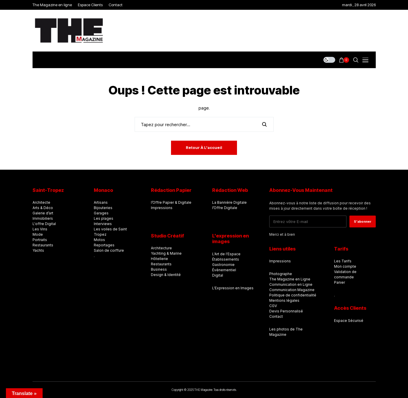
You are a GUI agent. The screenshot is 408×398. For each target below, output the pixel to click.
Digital (217, 275)
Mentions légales (284, 300)
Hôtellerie (159, 258)
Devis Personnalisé (286, 311)
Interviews (103, 224)
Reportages (104, 245)
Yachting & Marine (166, 253)
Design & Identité (166, 274)
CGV (273, 306)
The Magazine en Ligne (289, 279)
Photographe (280, 274)
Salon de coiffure (109, 250)
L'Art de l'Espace (226, 254)
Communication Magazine (292, 290)
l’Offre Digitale (224, 208)
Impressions (161, 208)
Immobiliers (43, 218)
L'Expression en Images (233, 288)
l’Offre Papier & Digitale (171, 202)
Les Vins (40, 229)
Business (159, 269)
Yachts (38, 250)
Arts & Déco (43, 208)
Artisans (101, 202)
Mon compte (345, 266)
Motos (99, 239)
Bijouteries (103, 208)
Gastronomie (223, 264)
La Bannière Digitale (229, 202)
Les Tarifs (342, 261)
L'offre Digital (44, 224)
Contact (276, 316)
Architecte (41, 202)
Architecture (161, 248)
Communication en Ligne (290, 284)
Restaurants (43, 245)
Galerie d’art (43, 213)
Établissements (225, 259)
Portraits (40, 239)
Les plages (103, 218)
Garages (101, 213)
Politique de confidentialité (292, 295)
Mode (38, 234)
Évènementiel (224, 270)
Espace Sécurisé (348, 320)
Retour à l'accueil (204, 147)
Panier (339, 282)
